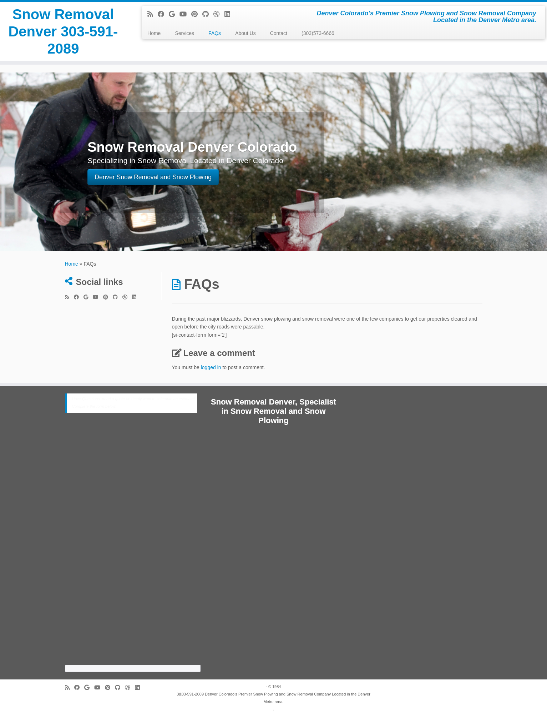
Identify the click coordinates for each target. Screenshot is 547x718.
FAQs (214, 33)
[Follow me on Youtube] (185, 14)
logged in (211, 367)
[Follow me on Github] (207, 14)
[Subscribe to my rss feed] (152, 14)
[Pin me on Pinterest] (196, 14)
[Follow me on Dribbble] (218, 14)
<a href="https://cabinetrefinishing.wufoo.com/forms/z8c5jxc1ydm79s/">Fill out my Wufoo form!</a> (133, 544)
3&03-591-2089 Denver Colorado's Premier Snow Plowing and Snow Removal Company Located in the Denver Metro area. (273, 698)
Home (154, 33)
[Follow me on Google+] (174, 14)
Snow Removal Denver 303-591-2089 (63, 31)
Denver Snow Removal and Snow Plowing (153, 177)
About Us (245, 33)
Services (184, 33)
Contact (278, 33)
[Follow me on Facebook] (163, 14)
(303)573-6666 (318, 33)
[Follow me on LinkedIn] (229, 14)
